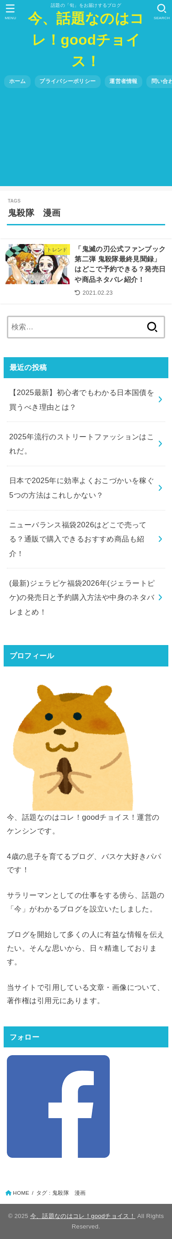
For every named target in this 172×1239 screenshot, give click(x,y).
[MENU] (10, 12)
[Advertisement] (86, 140)
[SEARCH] (161, 12)
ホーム (17, 81)
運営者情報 (123, 81)
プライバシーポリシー (67, 81)
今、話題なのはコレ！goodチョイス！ (86, 39)
